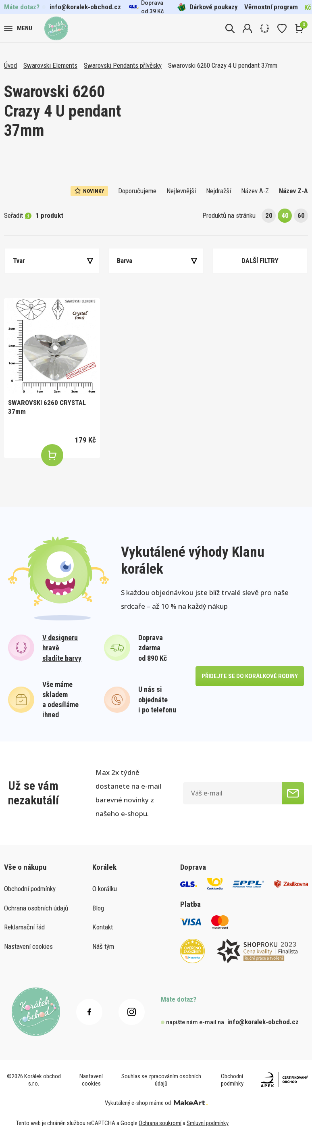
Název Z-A (293, 191)
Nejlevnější (181, 191)
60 (301, 215)
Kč (307, 7)
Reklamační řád (24, 927)
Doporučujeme (137, 191)
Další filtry (260, 261)
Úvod (10, 65)
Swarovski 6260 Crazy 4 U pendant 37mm (222, 65)
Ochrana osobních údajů (36, 908)
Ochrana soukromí (160, 1123)
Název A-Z (255, 191)
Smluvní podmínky (208, 1123)
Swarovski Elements (50, 65)
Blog (98, 908)
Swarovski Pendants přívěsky (123, 65)
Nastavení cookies (28, 946)
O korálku (104, 889)
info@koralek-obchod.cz (85, 7)
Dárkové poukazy (207, 7)
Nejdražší (218, 191)
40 (285, 215)
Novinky (89, 191)
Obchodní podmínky (30, 889)
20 (268, 215)
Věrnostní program (271, 7)
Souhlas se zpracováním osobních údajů (161, 1080)
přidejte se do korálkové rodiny (250, 676)
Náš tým (103, 946)
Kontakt (102, 927)
